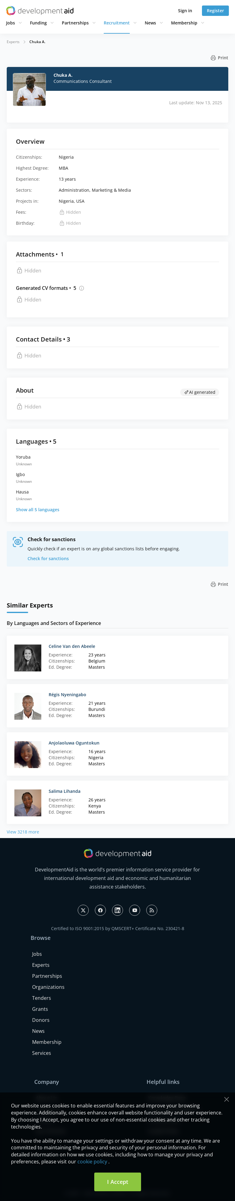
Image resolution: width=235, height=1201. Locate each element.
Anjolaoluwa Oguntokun (74, 743)
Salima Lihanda (64, 791)
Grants (40, 1009)
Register (215, 10)
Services (41, 1053)
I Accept (117, 1181)
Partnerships (75, 23)
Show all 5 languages (37, 509)
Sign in (185, 10)
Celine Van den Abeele (72, 646)
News (150, 23)
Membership (184, 23)
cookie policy (92, 1161)
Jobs (10, 23)
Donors (41, 1020)
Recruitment (117, 23)
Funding (38, 23)
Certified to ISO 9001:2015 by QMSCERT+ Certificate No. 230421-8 (117, 928)
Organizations (48, 987)
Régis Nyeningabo (67, 694)
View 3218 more (23, 832)
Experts (13, 41)
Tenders (41, 998)
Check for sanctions (48, 558)
